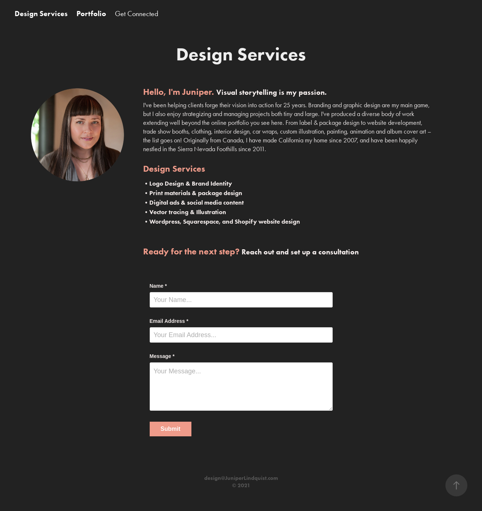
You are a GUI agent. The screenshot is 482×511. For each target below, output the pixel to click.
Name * (158, 285)
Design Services (41, 13)
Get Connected (136, 13)
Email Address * (169, 321)
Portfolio (91, 13)
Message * (162, 356)
